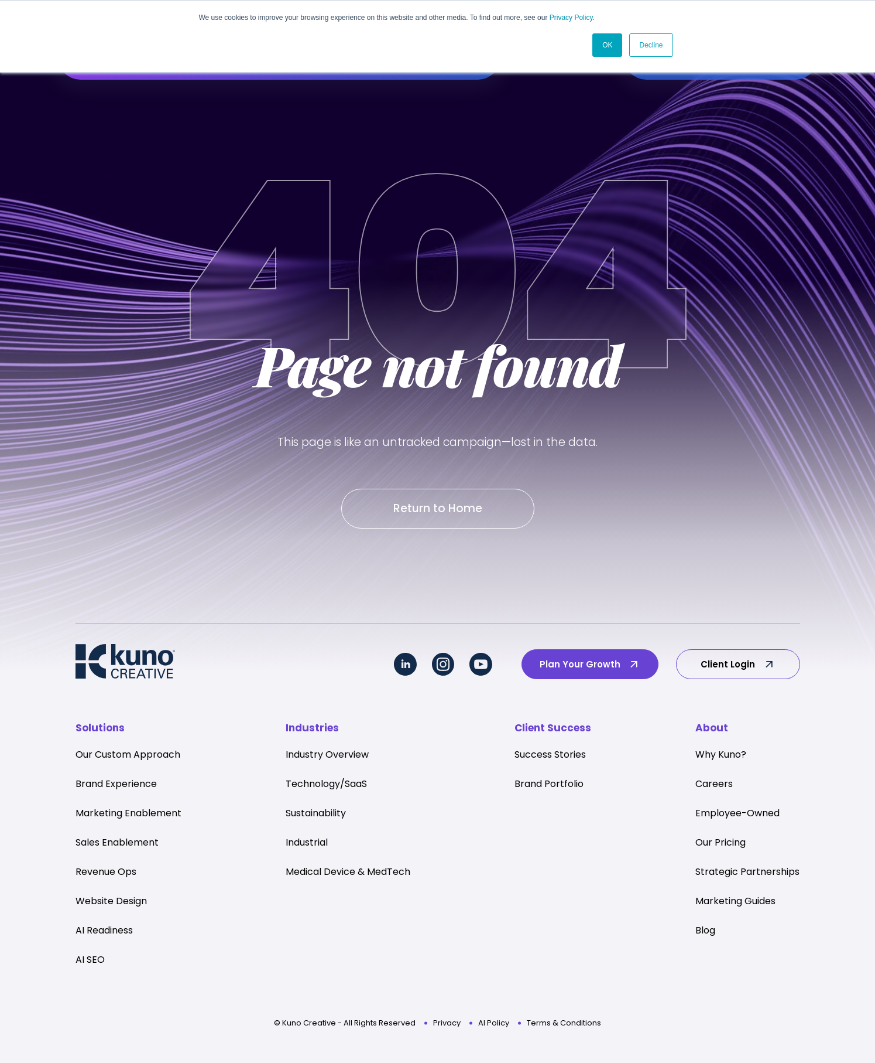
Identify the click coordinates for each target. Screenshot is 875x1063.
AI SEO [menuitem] (90, 962)
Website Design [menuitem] (111, 903)
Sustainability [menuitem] (316, 815)
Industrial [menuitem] (307, 844)
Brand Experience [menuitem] (116, 786)
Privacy (447, 1025)
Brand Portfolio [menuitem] (549, 786)
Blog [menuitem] (705, 932)
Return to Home (437, 509)
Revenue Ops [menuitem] (106, 874)
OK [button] (607, 45)
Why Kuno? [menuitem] (720, 757)
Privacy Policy (571, 17)
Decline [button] (651, 45)
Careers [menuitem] (714, 786)
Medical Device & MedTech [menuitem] (348, 874)
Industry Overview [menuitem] (327, 757)
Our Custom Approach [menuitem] (128, 757)
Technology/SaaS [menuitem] (326, 786)
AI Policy (493, 1025)
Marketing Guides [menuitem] (735, 903)
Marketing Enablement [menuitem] (128, 815)
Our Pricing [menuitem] (720, 844)
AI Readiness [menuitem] (104, 932)
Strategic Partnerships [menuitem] (747, 874)
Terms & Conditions (564, 1025)
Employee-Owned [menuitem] (737, 815)
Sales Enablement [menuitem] (117, 844)
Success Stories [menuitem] (550, 757)
